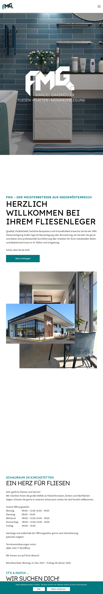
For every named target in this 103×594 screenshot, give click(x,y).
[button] (99, 6)
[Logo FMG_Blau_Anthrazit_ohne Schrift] (7, 6)
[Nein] (99, 587)
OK (39, 589)
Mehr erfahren (58, 589)
